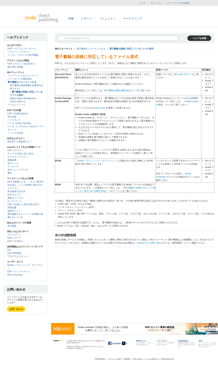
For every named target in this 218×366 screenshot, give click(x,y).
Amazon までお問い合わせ (150, 243)
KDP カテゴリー (15, 150)
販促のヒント (14, 211)
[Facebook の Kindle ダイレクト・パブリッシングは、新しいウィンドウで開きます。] (114, 343)
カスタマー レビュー (17, 156)
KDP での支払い (15, 241)
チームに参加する (152, 359)
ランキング (13, 166)
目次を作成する (17, 101)
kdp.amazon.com (167, 359)
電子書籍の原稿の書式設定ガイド (120, 90)
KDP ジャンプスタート (18, 271)
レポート (86, 18)
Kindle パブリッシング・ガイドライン (96, 160)
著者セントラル (15, 198)
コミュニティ (107, 18)
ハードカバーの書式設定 (19, 79)
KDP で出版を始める (17, 113)
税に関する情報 (15, 67)
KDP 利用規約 (14, 253)
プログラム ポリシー (17, 256)
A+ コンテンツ (14, 201)
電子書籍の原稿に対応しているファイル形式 (131, 48)
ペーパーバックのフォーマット (22, 75)
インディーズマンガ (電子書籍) (22, 55)
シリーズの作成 (15, 133)
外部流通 (11, 207)
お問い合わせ (16, 309)
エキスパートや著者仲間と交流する (165, 343)
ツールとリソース (16, 104)
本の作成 (11, 116)
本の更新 (11, 226)
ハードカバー (14, 120)
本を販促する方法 (16, 191)
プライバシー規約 (114, 359)
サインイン (156, 3)
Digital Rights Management (23, 98)
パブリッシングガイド (18, 51)
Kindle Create (98, 108)
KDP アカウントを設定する (21, 63)
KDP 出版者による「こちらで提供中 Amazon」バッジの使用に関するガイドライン (25, 184)
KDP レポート (14, 238)
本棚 (71, 18)
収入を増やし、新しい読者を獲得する (144, 343)
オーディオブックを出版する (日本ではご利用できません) (207, 343)
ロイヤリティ (14, 234)
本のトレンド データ (17, 169)
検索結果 (11, 160)
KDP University (14, 274)
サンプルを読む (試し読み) (20, 153)
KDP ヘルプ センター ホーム (21, 48)
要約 (9, 173)
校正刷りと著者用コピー (19, 141)
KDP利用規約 (100, 359)
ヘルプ (142, 3)
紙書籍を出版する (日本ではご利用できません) (186, 343)
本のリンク (13, 163)
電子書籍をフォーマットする (21, 82)
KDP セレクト (14, 194)
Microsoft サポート (183, 74)
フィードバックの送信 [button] (179, 3)
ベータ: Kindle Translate (19, 123)
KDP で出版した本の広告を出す (23, 204)
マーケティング (132, 18)
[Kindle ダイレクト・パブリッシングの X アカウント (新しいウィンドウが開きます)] (128, 343)
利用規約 (126, 359)
